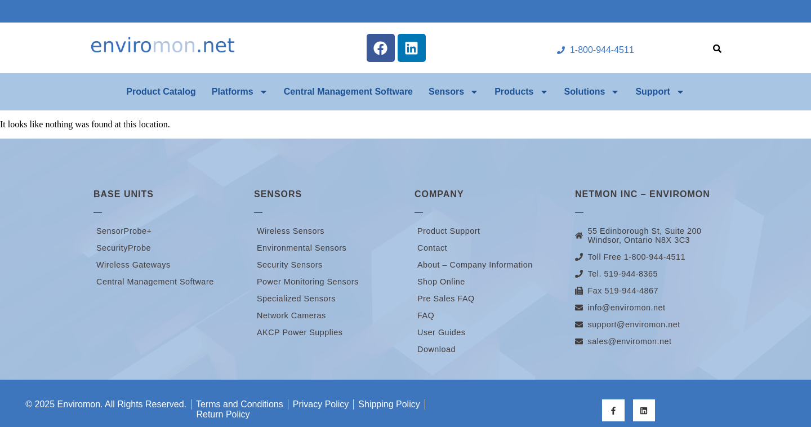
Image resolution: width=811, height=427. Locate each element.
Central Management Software (348, 91)
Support (659, 92)
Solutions (592, 92)
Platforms (240, 92)
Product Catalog (161, 91)
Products (521, 92)
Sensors (454, 92)
